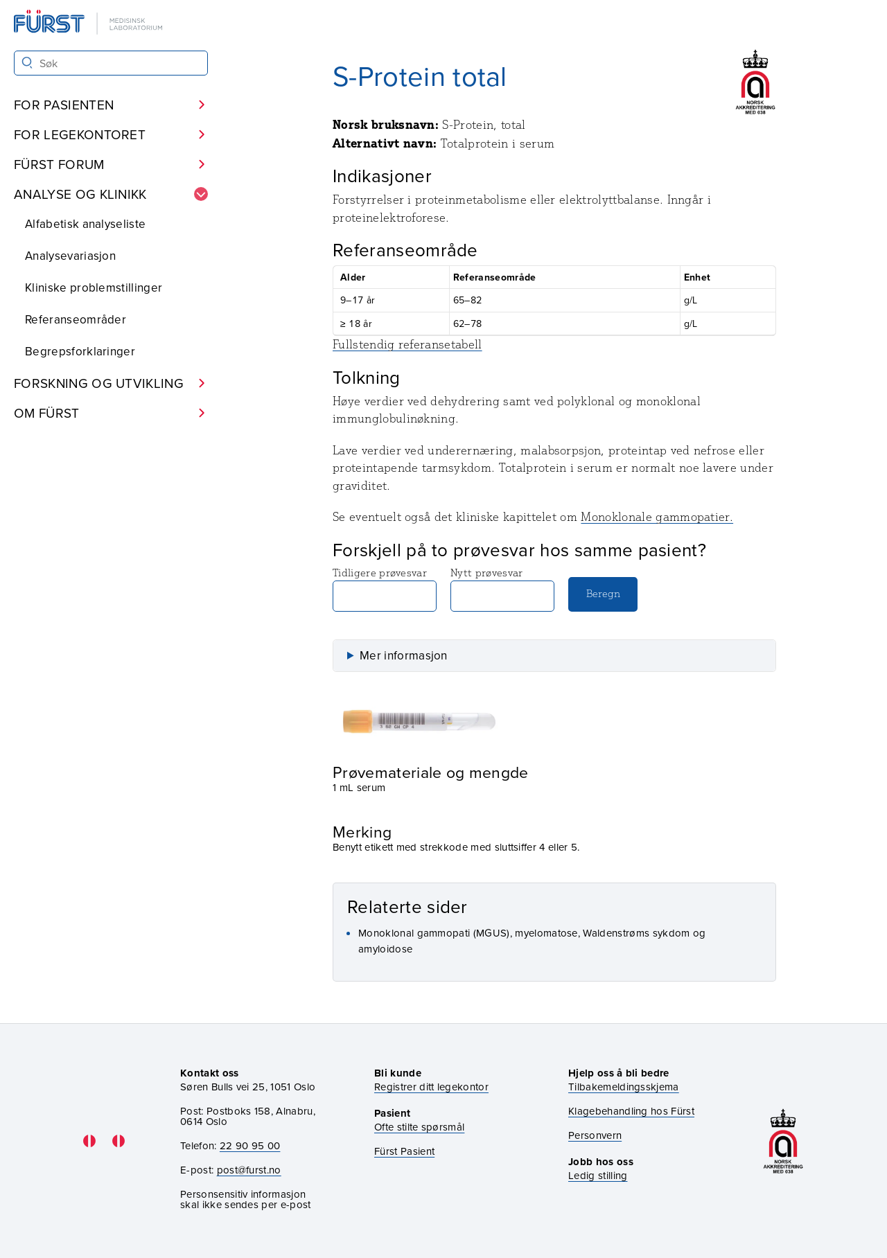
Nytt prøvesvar (502, 589)
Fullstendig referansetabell (407, 344)
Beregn (603, 593)
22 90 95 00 (250, 1145)
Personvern (595, 1135)
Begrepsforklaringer (80, 351)
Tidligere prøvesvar (385, 589)
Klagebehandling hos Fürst (631, 1111)
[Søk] (27, 63)
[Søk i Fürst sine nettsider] (111, 63)
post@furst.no (249, 1169)
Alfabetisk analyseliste (85, 223)
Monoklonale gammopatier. (657, 517)
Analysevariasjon (70, 255)
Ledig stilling (597, 1175)
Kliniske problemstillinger (93, 287)
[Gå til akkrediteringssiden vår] (783, 1141)
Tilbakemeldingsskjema (623, 1086)
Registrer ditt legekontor (431, 1086)
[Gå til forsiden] (89, 23)
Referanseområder (75, 319)
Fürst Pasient (404, 1151)
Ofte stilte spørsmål (419, 1127)
